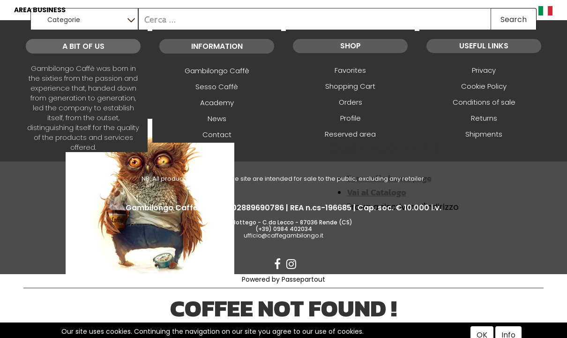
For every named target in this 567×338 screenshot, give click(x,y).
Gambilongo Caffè (217, 71)
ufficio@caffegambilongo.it (283, 235)
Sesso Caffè (216, 87)
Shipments (483, 134)
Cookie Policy (484, 86)
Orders (350, 102)
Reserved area (350, 134)
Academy (217, 103)
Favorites (350, 70)
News (217, 118)
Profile (350, 118)
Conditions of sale (484, 102)
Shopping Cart (350, 86)
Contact (216, 134)
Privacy (484, 70)
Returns (484, 118)
